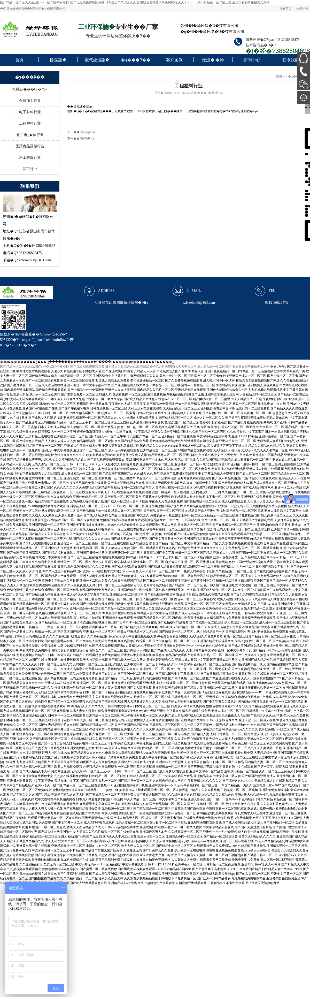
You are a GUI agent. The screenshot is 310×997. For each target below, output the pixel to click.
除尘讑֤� (58, 60)
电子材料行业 (30, 112)
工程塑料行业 (30, 123)
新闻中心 (252, 60)
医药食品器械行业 (30, 146)
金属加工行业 (30, 101)
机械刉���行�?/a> (30, 89)
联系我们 (290, 60)
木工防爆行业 (30, 157)
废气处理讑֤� (97, 60)
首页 (19, 60)
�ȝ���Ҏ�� (135, 60)
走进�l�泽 (213, 60)
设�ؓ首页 (285, 8)
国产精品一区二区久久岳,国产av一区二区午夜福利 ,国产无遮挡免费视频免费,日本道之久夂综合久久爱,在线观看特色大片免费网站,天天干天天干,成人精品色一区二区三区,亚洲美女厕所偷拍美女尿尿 (134, 2)
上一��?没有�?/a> (81, 132)
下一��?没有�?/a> (81, 138)
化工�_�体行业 (30, 135)
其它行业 (30, 169)
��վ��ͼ (278, 366)
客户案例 (174, 60)
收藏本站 (302, 8)
